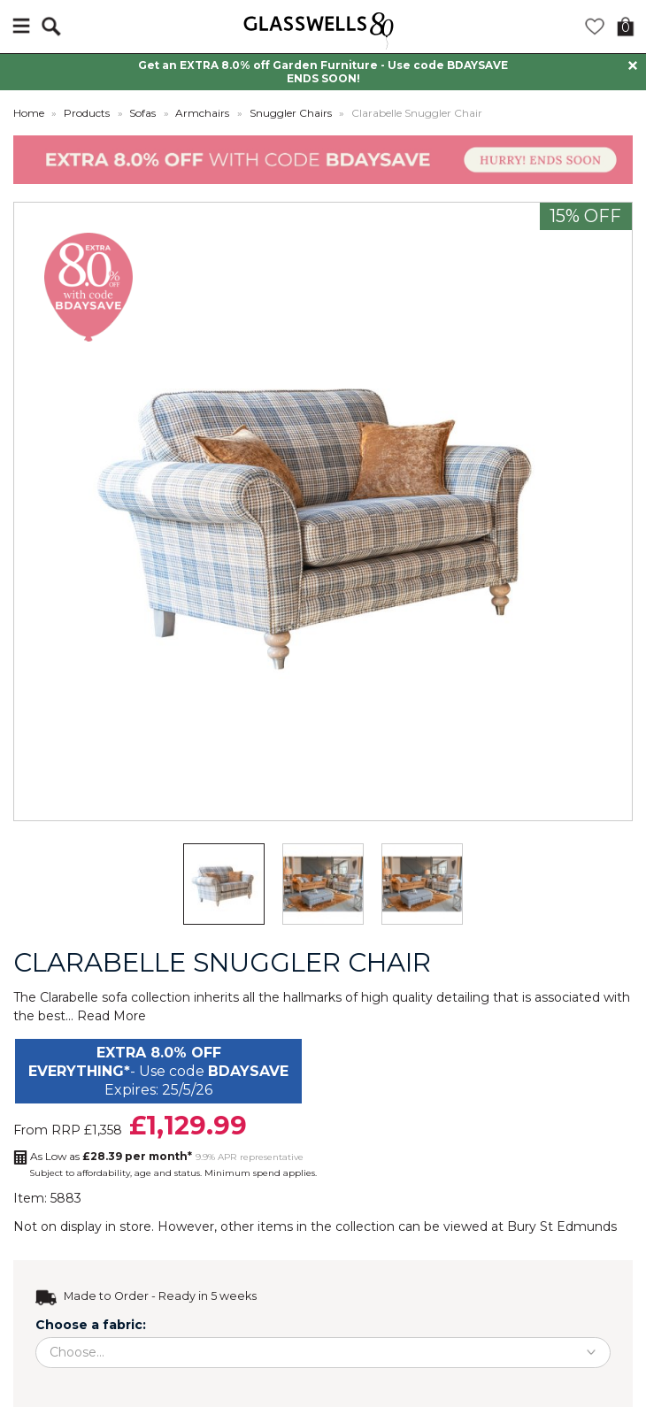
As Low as (111, 1156)
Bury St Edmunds (562, 1226)
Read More (111, 1016)
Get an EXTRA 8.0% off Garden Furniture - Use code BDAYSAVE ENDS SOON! (323, 71)
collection (365, 1226)
